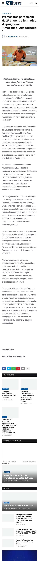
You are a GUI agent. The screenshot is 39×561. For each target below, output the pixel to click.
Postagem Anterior (9, 461)
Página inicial (6, 13)
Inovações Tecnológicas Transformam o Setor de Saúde (9, 394)
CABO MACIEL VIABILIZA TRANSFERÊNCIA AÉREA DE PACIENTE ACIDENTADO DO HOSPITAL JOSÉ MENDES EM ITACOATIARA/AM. (9, 426)
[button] (3, 3)
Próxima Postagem (29, 461)
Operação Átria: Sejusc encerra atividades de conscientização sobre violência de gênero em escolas (24, 518)
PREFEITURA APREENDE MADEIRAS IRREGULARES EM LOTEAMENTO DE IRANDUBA (26, 531)
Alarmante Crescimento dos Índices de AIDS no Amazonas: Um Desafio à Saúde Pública (27, 396)
